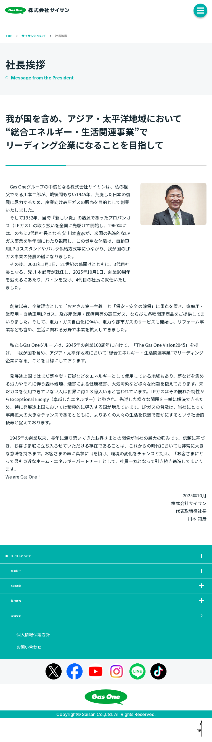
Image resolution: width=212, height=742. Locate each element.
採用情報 (108, 617)
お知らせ (108, 637)
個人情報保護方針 (33, 658)
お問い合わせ (29, 671)
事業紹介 (108, 578)
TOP (9, 35)
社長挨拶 (61, 35)
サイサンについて (34, 35)
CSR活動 (108, 598)
